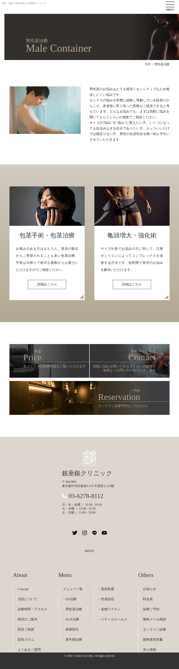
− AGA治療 (71, 619)
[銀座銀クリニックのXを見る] (74, 533)
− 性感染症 (106, 599)
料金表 (148, 599)
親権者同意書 (153, 639)
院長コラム (26, 639)
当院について (27, 599)
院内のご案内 (27, 619)
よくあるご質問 (29, 649)
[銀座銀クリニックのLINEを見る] (94, 533)
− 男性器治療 (72, 609)
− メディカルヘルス (112, 619)
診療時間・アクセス (32, 609)
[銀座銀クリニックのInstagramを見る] (84, 533)
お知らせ (149, 589)
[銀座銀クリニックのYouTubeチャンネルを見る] (104, 533)
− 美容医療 (106, 589)
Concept (23, 589)
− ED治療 (70, 599)
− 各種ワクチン (109, 609)
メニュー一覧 (73, 589)
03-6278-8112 (86, 495)
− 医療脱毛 (71, 629)
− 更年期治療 (72, 639)
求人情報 (149, 649)
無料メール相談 (154, 619)
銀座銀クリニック (87, 473)
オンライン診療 (154, 629)
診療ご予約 (151, 609)
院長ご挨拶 (26, 629)
